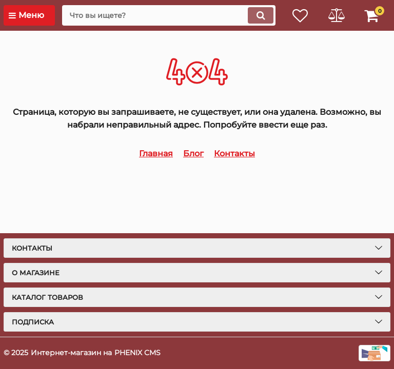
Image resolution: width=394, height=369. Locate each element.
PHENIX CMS (137, 352)
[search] (168, 15)
